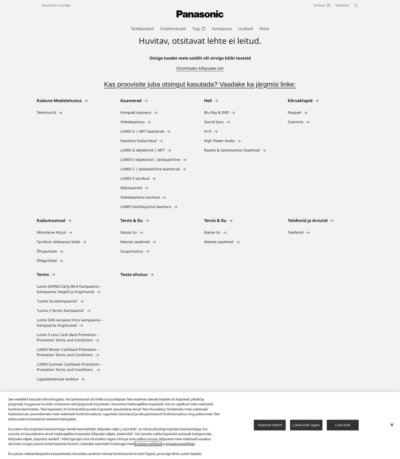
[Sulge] (391, 425)
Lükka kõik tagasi (306, 425)
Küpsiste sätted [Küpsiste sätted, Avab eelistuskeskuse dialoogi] (270, 425)
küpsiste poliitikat (148, 444)
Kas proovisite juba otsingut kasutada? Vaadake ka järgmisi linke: (200, 84)
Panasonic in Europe (56, 5)
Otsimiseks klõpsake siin (200, 68)
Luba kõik (342, 425)
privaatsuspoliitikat (180, 444)
